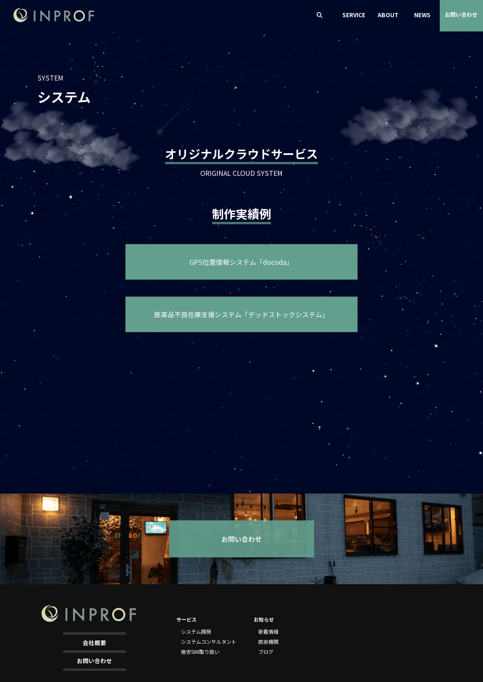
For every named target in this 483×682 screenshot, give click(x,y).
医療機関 (268, 641)
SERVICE (353, 14)
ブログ (265, 651)
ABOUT (388, 14)
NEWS (422, 14)
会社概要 (94, 642)
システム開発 (196, 631)
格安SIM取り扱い (200, 651)
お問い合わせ (461, 14)
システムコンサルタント (208, 641)
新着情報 (268, 631)
